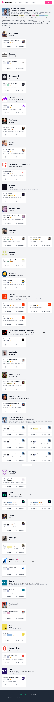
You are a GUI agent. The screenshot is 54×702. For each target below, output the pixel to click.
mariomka (6, 359)
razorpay (5, 567)
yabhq (5, 677)
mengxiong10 (7, 381)
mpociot (5, 403)
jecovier (5, 260)
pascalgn (5, 545)
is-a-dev (5, 193)
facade (5, 105)
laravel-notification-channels (10, 339)
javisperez (6, 238)
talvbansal (6, 611)
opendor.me (5, 698)
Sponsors (27, 2)
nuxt (4, 501)
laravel (5, 304)
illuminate (6, 171)
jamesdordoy (6, 215)
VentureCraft (6, 655)
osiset (5, 523)
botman (5, 61)
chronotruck (6, 83)
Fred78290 (6, 127)
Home (15, 2)
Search (33, 2)
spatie (5, 589)
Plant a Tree (22, 694)
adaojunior (6, 40)
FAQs (20, 2)
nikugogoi (6, 479)
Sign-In (48, 2)
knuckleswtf (6, 280)
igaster (5, 149)
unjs (4, 633)
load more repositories (27, 465)
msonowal (6, 427)
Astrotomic (15, 698)
